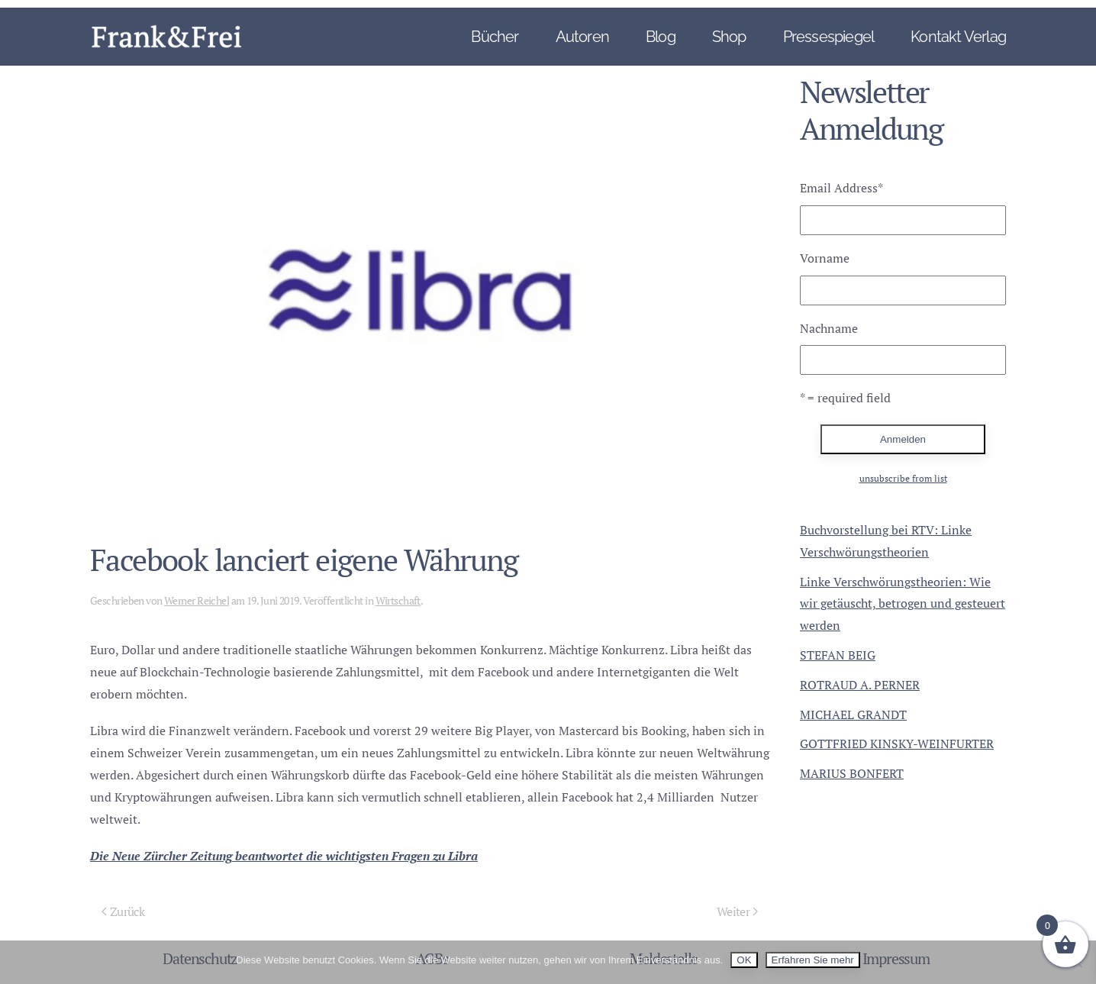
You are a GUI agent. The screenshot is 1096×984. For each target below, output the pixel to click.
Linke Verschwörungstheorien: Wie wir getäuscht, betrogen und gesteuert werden (902, 603)
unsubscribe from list (903, 478)
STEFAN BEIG (837, 655)
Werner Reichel (196, 600)
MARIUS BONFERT (852, 773)
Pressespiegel (829, 36)
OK (744, 960)
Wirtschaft (398, 600)
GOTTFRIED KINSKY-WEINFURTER (897, 743)
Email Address (841, 187)
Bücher (494, 36)
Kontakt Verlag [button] (958, 36)
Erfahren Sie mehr (813, 960)
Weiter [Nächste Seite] (737, 911)
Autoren (582, 36)
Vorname (824, 258)
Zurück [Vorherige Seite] (123, 911)
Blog (660, 36)
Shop (729, 36)
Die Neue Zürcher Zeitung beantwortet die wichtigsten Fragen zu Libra (284, 855)
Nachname (829, 328)
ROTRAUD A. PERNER (860, 684)
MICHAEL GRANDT (853, 714)
